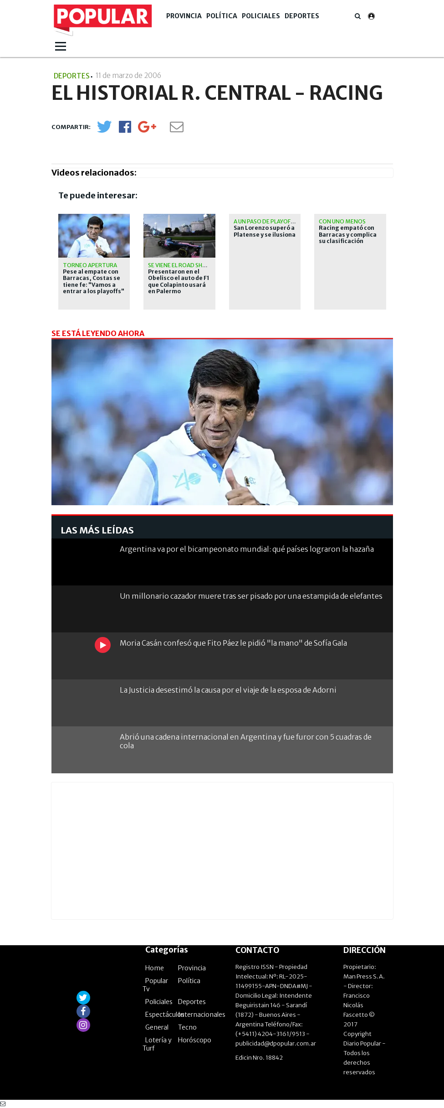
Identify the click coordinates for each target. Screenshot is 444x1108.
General (156, 1027)
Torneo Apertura (90, 265)
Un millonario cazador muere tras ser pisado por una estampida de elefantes (251, 596)
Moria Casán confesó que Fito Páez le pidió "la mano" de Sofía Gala (233, 642)
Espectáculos (164, 1014)
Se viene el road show (180, 265)
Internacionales (201, 1014)
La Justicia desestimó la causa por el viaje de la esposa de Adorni (228, 689)
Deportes (302, 16)
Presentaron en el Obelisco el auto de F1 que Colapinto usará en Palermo (178, 282)
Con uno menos (342, 221)
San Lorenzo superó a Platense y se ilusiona (265, 231)
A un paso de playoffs (265, 221)
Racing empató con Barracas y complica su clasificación (348, 234)
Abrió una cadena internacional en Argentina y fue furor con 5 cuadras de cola (246, 741)
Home (154, 968)
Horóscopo (194, 1040)
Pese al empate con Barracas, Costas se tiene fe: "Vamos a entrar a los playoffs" (93, 282)
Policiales (261, 16)
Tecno (187, 1027)
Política (221, 16)
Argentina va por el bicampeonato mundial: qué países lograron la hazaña (247, 549)
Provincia (184, 16)
